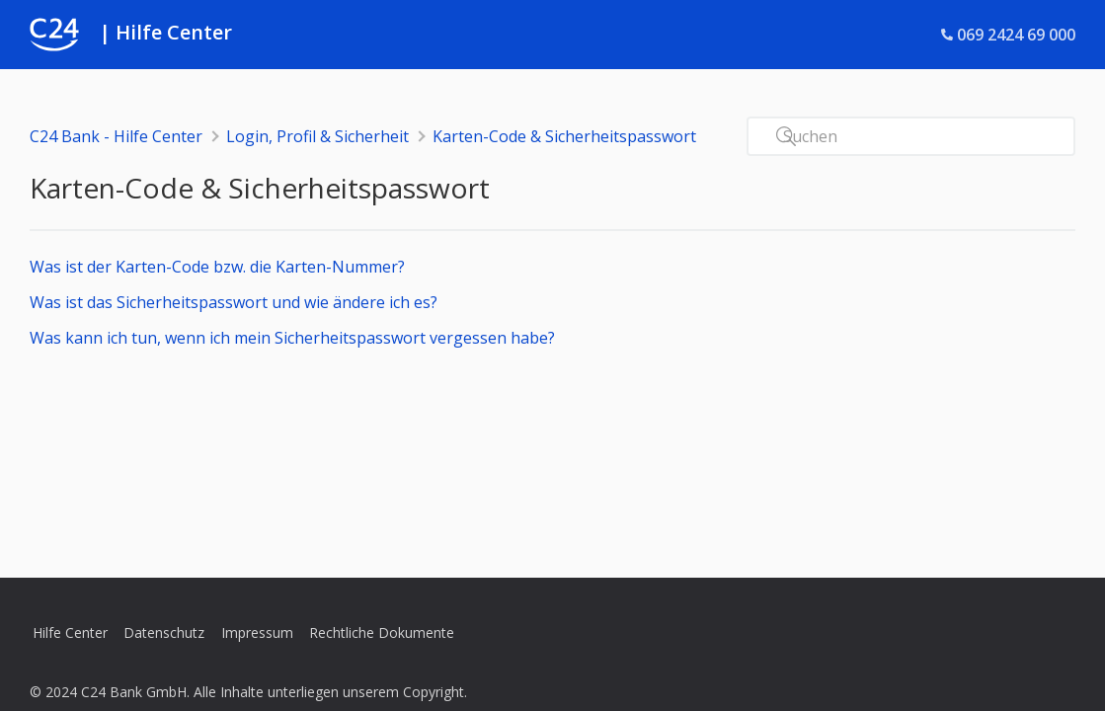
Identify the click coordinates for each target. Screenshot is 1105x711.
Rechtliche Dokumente (381, 632)
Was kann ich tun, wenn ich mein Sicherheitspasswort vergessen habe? (292, 338)
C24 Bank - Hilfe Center (116, 136)
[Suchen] (911, 136)
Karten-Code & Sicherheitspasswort (564, 136)
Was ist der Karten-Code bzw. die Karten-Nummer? (217, 266)
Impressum (257, 632)
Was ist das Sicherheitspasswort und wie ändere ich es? (233, 302)
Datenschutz (163, 632)
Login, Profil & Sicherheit (317, 136)
